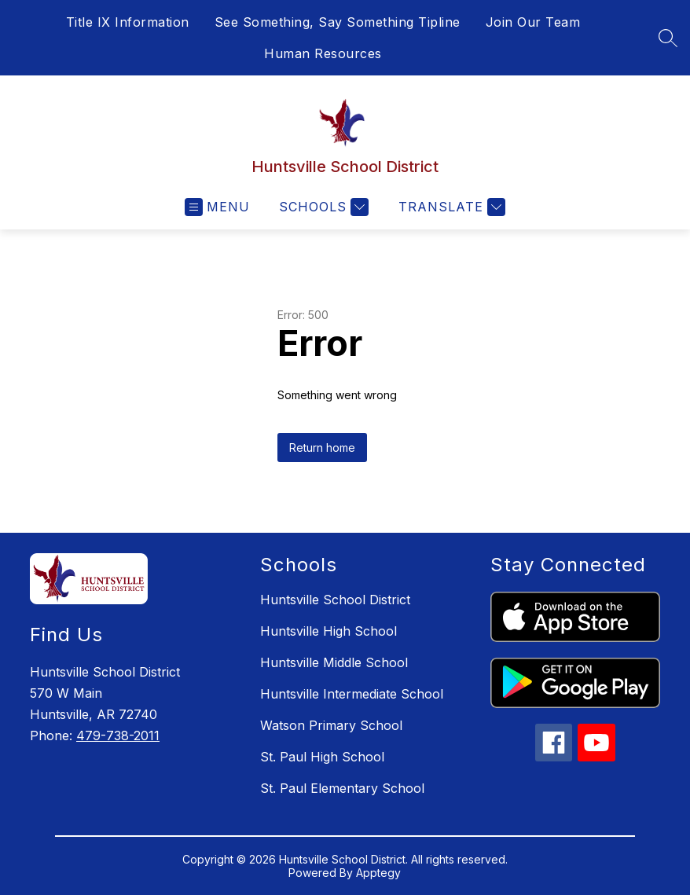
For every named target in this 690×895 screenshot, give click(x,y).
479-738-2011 (118, 735)
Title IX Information (127, 22)
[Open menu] (217, 207)
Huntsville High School (328, 631)
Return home (322, 447)
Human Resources (323, 53)
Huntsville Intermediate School (351, 694)
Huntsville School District (335, 599)
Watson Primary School (331, 725)
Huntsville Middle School (334, 662)
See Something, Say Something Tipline (338, 22)
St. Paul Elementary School (342, 788)
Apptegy (378, 872)
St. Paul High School (322, 757)
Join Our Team (533, 22)
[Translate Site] (450, 207)
